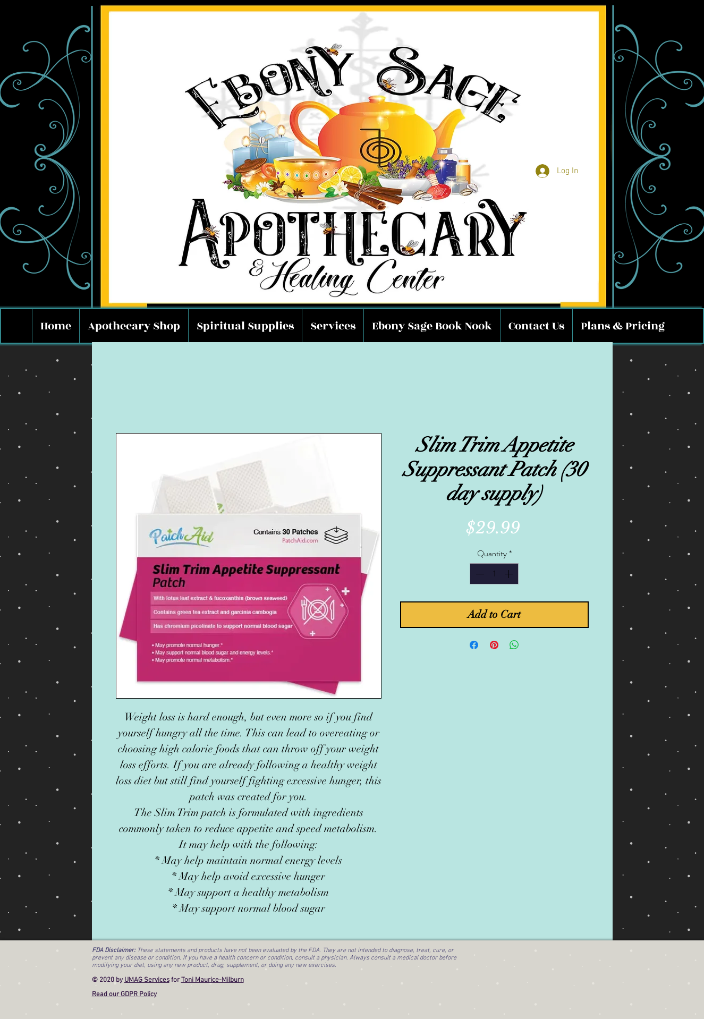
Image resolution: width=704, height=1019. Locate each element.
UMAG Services (146, 980)
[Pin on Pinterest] (494, 645)
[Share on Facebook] (474, 645)
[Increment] (509, 574)
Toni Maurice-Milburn (212, 980)
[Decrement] (478, 574)
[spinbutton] (494, 574)
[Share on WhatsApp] (514, 645)
